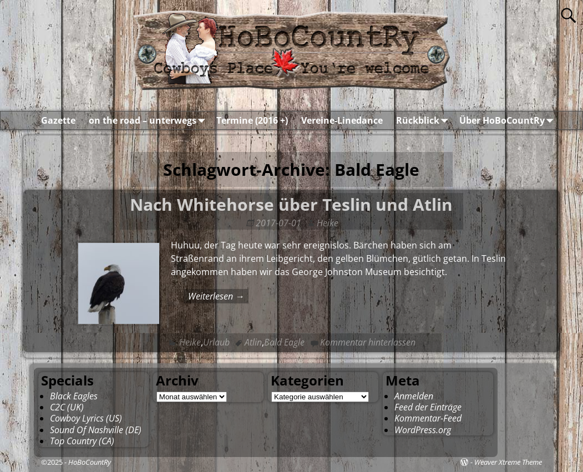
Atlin (253, 342)
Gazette (58, 120)
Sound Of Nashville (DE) (95, 430)
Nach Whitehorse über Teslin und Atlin (291, 204)
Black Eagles (74, 396)
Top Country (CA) (82, 441)
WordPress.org (422, 430)
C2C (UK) (67, 407)
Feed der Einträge (428, 407)
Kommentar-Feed (428, 418)
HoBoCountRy (89, 462)
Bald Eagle (284, 342)
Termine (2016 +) (252, 120)
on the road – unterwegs (149, 120)
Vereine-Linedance (342, 120)
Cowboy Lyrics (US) (86, 418)
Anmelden (413, 396)
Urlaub (216, 342)
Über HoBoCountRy (508, 120)
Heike (190, 342)
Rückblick (424, 120)
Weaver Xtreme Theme (508, 462)
